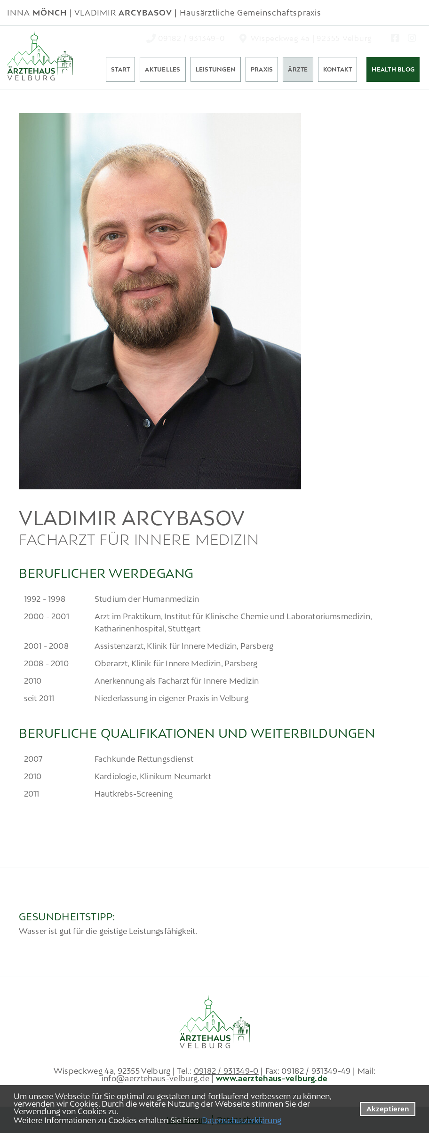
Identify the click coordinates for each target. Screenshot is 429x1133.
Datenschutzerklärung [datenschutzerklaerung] (241, 1120)
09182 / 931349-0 (226, 1071)
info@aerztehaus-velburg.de (155, 1078)
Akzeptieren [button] (387, 1109)
